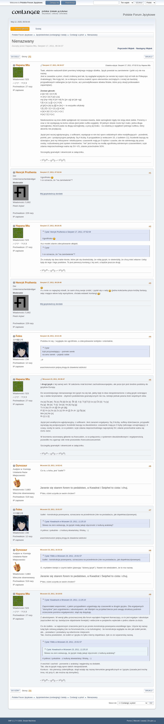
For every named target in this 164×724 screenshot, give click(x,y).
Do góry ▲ (152, 721)
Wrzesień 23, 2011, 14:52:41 (51, 465)
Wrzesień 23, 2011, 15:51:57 (51, 509)
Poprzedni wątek (126, 48)
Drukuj (148, 57)
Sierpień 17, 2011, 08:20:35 (51, 226)
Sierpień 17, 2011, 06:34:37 (53, 65)
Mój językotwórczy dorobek (51, 194)
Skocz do (112, 703)
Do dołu (15, 57)
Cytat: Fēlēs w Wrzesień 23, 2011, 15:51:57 (63, 556)
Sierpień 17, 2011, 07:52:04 (51, 172)
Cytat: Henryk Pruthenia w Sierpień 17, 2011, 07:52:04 (68, 232)
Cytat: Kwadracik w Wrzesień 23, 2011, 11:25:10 (65, 522)
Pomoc (129, 721)
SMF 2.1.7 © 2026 (15, 721)
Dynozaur (21, 465)
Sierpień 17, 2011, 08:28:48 (51, 282)
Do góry (15, 691)
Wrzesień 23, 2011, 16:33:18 (51, 550)
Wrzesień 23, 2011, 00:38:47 (54, 379)
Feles (19, 336)
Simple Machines (29, 721)
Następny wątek (144, 48)
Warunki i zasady (140, 721)
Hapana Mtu (23, 65)
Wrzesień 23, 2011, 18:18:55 (51, 594)
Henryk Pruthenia (26, 172)
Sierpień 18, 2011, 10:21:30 (51, 336)
